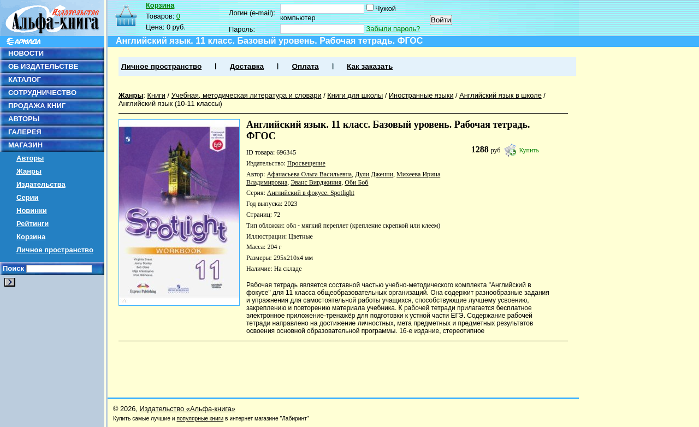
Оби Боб (356, 182)
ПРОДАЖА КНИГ (37, 106)
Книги (156, 95)
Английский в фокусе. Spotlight (310, 193)
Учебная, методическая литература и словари (246, 95)
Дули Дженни (374, 174)
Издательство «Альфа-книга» (187, 409)
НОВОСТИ (26, 53)
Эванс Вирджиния (316, 182)
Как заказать (370, 66)
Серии (27, 197)
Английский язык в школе (500, 95)
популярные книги (199, 419)
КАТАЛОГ (24, 79)
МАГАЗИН (25, 145)
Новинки (31, 210)
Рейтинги (32, 224)
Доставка (247, 66)
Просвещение (306, 163)
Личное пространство (54, 250)
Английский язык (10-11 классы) (170, 103)
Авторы (30, 158)
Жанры (29, 171)
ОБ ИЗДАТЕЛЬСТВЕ (43, 66)
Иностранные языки (421, 95)
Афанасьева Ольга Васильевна (309, 174)
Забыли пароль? (393, 29)
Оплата (305, 66)
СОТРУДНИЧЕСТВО (42, 92)
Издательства (41, 184)
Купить (529, 150)
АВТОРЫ (23, 119)
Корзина (30, 237)
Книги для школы (355, 95)
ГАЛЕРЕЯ (25, 132)
